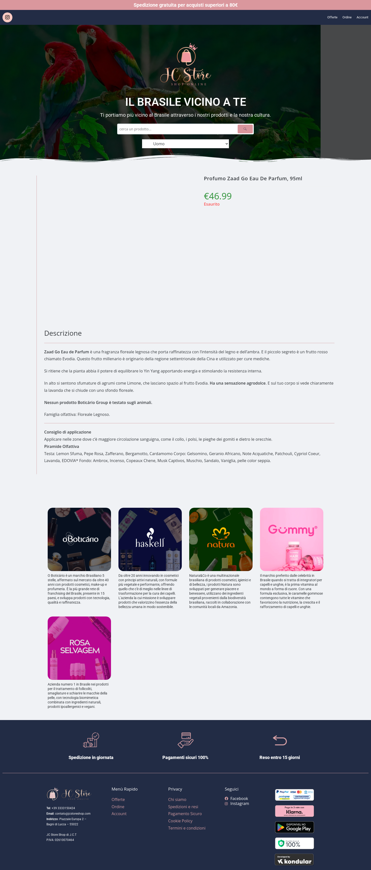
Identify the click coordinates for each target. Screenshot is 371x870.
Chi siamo (177, 799)
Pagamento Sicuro (185, 813)
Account (361, 17)
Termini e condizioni (186, 828)
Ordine (343, 17)
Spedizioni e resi (183, 806)
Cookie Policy (180, 821)
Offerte (326, 17)
